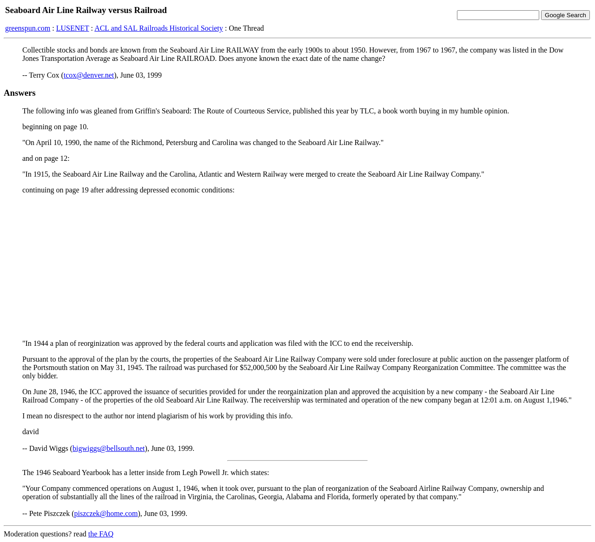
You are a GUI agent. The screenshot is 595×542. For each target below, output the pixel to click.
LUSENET (72, 28)
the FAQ (100, 534)
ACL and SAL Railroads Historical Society (158, 28)
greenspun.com (27, 28)
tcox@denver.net (89, 75)
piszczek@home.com (106, 513)
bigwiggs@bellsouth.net (109, 448)
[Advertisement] (297, 267)
